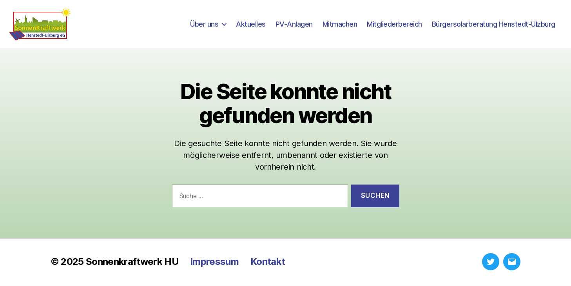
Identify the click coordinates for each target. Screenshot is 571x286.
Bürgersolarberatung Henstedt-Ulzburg (493, 24)
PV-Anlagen (294, 24)
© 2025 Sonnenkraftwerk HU (114, 262)
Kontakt (267, 262)
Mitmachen (340, 24)
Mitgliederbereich (394, 24)
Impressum (214, 262)
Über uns (204, 24)
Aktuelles (251, 24)
